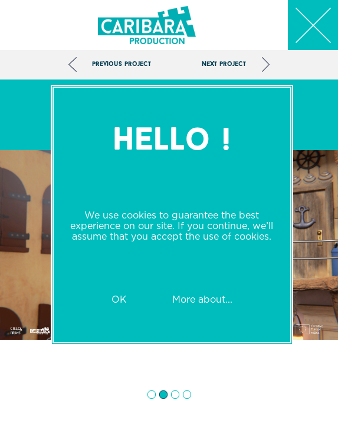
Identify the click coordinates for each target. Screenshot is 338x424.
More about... (202, 299)
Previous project (121, 64)
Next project (224, 64)
